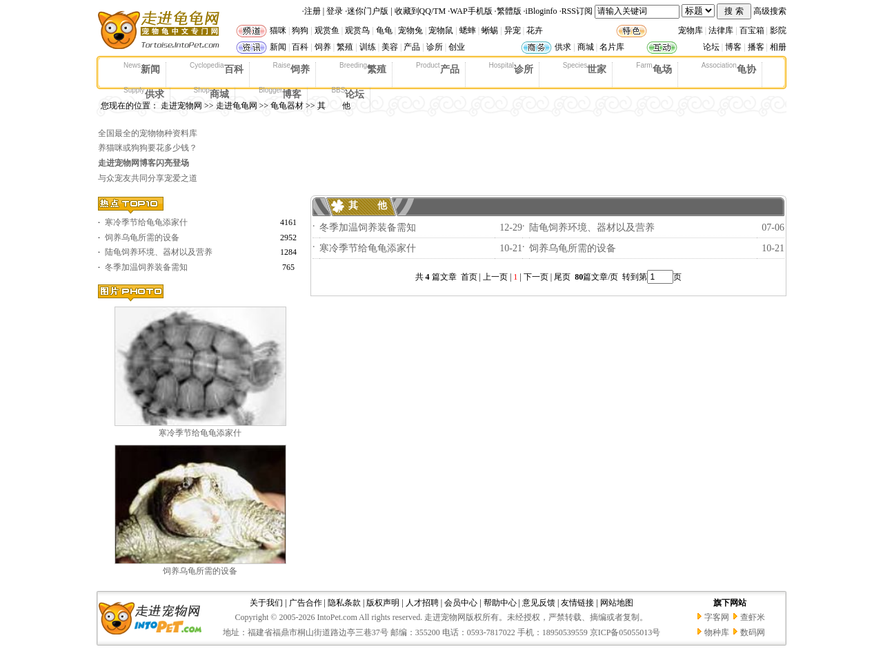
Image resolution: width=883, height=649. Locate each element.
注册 (312, 11)
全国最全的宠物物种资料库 (147, 133)
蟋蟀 (467, 30)
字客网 (716, 617)
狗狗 (300, 30)
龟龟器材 (287, 105)
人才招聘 (422, 603)
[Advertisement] (534, 156)
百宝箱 (752, 30)
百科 (300, 47)
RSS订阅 (577, 11)
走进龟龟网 (236, 105)
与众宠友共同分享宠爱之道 (147, 178)
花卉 (534, 30)
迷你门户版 (367, 11)
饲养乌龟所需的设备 (142, 237)
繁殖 (345, 47)
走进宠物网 (181, 105)
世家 (585, 68)
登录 (334, 11)
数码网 (752, 632)
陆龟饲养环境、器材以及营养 (158, 252)
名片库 (611, 47)
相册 (778, 47)
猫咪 (278, 30)
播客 (756, 47)
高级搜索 (769, 11)
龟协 (729, 68)
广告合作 (305, 603)
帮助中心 (500, 603)
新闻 (278, 47)
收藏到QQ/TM (420, 11)
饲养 (323, 47)
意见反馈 (538, 603)
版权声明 (382, 603)
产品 (412, 47)
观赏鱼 (327, 30)
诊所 (434, 47)
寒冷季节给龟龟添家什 (146, 222)
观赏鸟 (357, 30)
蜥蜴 (490, 30)
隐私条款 (344, 603)
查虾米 (752, 617)
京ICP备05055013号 (625, 632)
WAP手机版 (471, 11)
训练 (367, 47)
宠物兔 (410, 30)
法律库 (720, 30)
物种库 (716, 632)
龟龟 (384, 30)
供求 (563, 47)
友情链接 (577, 603)
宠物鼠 (440, 30)
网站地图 (616, 603)
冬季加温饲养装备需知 (146, 267)
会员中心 (460, 603)
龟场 (653, 68)
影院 (778, 30)
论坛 (711, 47)
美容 (389, 47)
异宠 (512, 30)
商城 (585, 47)
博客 (733, 47)
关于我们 (266, 603)
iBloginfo (541, 11)
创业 (456, 47)
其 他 (333, 105)
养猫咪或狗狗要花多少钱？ (147, 148)
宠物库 (690, 30)
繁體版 (509, 11)
